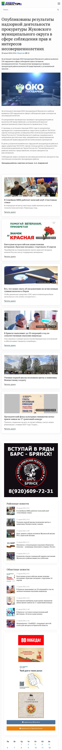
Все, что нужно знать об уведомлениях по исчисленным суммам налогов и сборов (31, 290)
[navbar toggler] (58, 3)
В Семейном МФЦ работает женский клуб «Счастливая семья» (30, 201)
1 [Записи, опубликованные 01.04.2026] (21, 744)
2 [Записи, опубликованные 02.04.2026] (28, 744)
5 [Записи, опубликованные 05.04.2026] (49, 744)
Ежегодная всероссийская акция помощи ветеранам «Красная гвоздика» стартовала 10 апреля (30, 245)
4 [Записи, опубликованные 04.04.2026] (42, 744)
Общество (21, 53)
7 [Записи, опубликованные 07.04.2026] (14, 748)
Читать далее (10, 212)
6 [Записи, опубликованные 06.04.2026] (7, 748)
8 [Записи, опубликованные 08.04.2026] (21, 748)
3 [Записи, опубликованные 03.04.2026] (35, 744)
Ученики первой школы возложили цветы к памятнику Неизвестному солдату (30, 378)
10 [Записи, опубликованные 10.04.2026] (36, 748)
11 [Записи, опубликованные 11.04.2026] (43, 748)
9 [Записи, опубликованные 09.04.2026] (28, 748)
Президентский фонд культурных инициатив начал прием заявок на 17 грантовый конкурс (29, 417)
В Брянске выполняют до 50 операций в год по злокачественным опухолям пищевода (26, 334)
